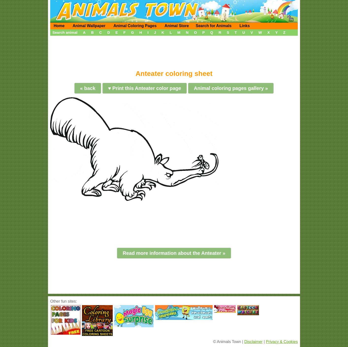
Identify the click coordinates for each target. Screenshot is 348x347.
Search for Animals (213, 26)
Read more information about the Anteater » (174, 253)
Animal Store (177, 26)
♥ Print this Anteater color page (144, 88)
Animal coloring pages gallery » (231, 88)
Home (59, 26)
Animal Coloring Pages (135, 26)
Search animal (65, 32)
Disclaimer (253, 342)
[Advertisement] (174, 51)
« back (87, 88)
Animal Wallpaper (89, 26)
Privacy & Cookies (282, 342)
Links (244, 26)
